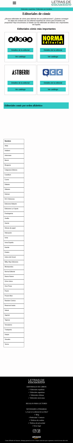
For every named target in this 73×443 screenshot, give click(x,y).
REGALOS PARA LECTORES (36, 403)
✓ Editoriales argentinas (36, 392)
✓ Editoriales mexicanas (36, 398)
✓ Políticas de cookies (36, 420)
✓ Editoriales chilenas (36, 395)
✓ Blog (36, 415)
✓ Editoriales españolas (36, 389)
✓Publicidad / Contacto (36, 417)
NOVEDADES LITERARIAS (36, 409)
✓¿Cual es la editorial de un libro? (36, 412)
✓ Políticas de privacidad (36, 423)
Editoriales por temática (44, 9)
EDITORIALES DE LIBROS (36, 387)
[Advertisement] (36, 124)
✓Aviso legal (36, 426)
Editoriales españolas (28, 9)
